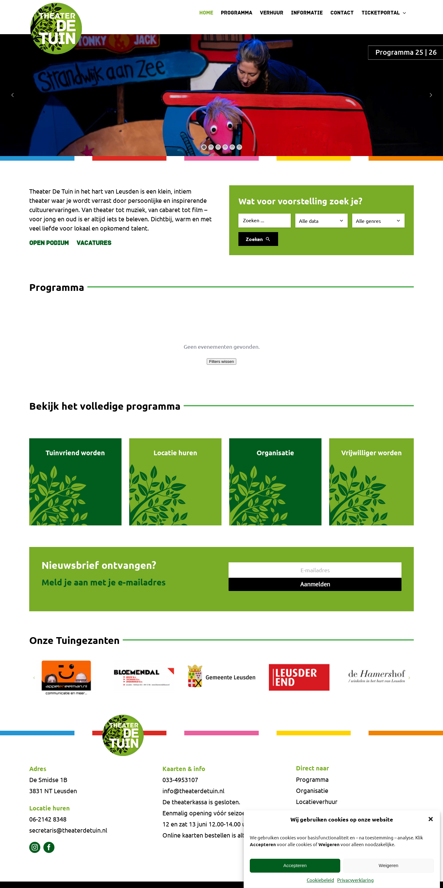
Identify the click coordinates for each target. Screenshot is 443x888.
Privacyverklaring (355, 880)
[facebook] (48, 847)
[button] (431, 819)
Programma (312, 779)
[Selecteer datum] (321, 220)
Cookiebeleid (320, 880)
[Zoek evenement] (264, 220)
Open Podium (49, 243)
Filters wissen (221, 361)
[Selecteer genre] (378, 220)
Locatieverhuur (316, 801)
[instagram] (34, 847)
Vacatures (94, 243)
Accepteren (295, 865)
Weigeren (388, 865)
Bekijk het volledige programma (105, 406)
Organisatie (312, 790)
